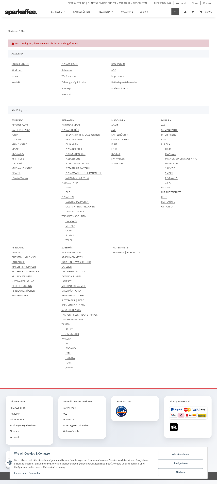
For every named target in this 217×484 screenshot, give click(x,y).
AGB (113, 70)
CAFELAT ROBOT (120, 139)
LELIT (114, 149)
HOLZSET (66, 281)
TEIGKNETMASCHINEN (74, 216)
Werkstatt (181, 3)
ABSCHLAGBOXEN (71, 252)
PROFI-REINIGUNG (22, 285)
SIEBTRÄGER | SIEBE (73, 300)
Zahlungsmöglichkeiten (74, 82)
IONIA (15, 134)
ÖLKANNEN (72, 144)
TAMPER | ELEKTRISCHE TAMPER (80, 314)
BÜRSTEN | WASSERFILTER (76, 261)
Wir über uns (69, 76)
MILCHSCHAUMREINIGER (25, 271)
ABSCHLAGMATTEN (72, 257)
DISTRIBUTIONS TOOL (73, 271)
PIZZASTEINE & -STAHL (78, 168)
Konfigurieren (180, 463)
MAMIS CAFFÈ (19, 144)
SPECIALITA (171, 177)
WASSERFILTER (20, 295)
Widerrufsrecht (119, 88)
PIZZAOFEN (68, 197)
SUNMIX (70, 235)
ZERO (168, 182)
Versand (66, 94)
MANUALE (170, 153)
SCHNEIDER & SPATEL (77, 177)
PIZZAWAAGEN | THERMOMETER (83, 173)
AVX (113, 129)
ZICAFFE (16, 173)
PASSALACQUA (20, 177)
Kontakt (207, 3)
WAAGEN (66, 338)
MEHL (69, 187)
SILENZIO (170, 168)
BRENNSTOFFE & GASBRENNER (83, 134)
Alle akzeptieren (179, 455)
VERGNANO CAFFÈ (22, 168)
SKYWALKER (118, 158)
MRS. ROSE (18, 158)
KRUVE (69, 329)
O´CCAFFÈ (17, 163)
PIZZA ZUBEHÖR (70, 129)
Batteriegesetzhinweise (124, 82)
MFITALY (70, 225)
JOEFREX (70, 367)
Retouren (67, 70)
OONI (69, 230)
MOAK (15, 149)
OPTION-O (167, 206)
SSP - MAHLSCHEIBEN (73, 305)
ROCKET (115, 153)
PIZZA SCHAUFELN (75, 153)
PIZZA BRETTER (74, 149)
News (195, 3)
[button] (185, 11)
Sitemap (66, 88)
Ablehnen (180, 472)
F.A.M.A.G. (71, 220)
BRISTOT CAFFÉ (20, 125)
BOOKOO (71, 348)
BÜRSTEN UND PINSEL (24, 257)
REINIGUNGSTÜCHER (23, 290)
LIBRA (168, 149)
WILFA (69, 240)
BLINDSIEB (17, 252)
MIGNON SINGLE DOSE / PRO (181, 158)
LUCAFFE (16, 139)
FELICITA (165, 187)
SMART (169, 173)
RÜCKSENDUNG (162, 3)
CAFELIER (67, 266)
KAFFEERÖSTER (119, 134)
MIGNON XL (171, 163)
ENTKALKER (18, 261)
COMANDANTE (169, 129)
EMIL (164, 139)
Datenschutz (36, 473)
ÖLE (68, 192)
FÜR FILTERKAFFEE (171, 192)
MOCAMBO (18, 153)
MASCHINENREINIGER (24, 266)
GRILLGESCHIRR (74, 139)
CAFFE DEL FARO (21, 129)
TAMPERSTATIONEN (72, 319)
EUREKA (165, 144)
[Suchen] (154, 11)
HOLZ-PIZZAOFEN (75, 211)
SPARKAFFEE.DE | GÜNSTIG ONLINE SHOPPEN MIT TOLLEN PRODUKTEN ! (108, 3)
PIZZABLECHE (73, 158)
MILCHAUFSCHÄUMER (73, 285)
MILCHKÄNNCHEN (72, 290)
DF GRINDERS (168, 134)
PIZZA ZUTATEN (70, 182)
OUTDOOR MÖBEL (72, 125)
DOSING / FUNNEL (72, 276)
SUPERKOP (117, 163)
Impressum (21, 473)
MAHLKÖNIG (168, 201)
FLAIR (114, 144)
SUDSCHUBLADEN (71, 309)
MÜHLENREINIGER (22, 276)
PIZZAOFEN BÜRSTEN (77, 163)
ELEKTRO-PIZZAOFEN (77, 201)
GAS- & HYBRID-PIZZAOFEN (80, 206)
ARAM (114, 125)
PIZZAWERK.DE (70, 63)
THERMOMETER (70, 333)
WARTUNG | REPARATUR (126, 252)
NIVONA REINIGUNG (23, 281)
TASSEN (66, 324)
